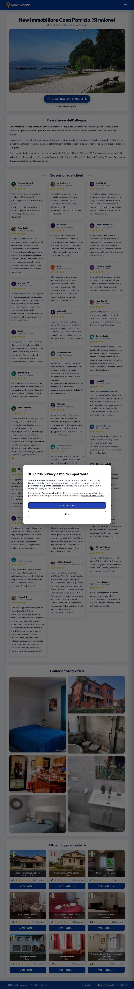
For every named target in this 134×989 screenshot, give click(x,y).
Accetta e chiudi (67, 505)
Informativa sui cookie (93, 495)
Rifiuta (67, 514)
